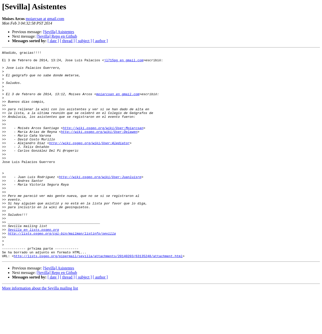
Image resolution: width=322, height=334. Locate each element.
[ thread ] (67, 41)
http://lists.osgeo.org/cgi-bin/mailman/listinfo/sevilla (62, 270)
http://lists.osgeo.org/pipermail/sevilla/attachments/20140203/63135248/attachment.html (98, 297)
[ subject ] (84, 41)
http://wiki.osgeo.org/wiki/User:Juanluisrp (100, 202)
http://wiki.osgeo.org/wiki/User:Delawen (99, 148)
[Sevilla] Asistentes (58, 32)
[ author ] (100, 41)
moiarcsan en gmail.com (117, 103)
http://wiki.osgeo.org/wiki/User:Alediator (89, 161)
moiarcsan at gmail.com (45, 19)
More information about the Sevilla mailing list (40, 329)
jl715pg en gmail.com (123, 62)
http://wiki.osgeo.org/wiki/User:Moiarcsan (103, 143)
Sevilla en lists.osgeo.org (33, 265)
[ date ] (53, 41)
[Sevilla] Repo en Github (57, 36)
